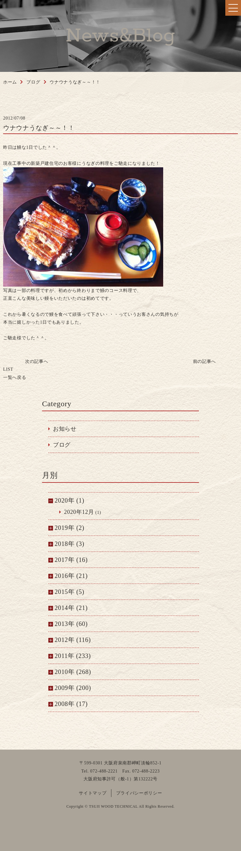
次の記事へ (36, 361)
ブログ (62, 445)
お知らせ (65, 429)
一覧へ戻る (14, 373)
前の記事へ (204, 361)
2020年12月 (79, 512)
